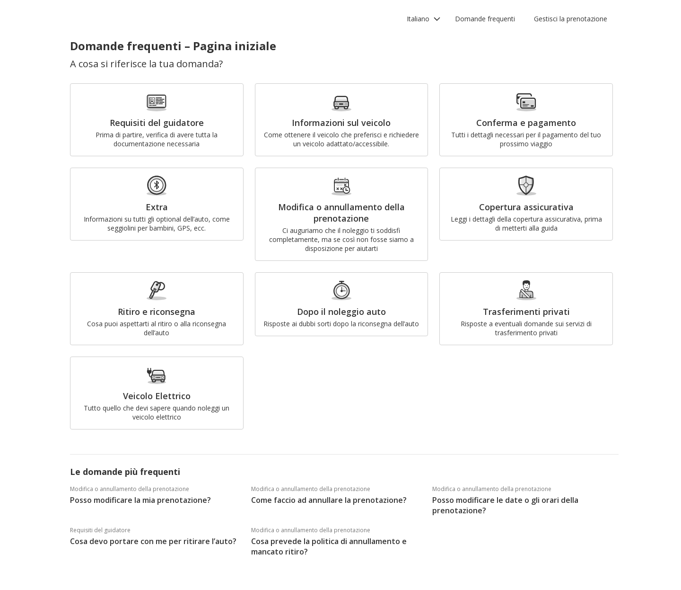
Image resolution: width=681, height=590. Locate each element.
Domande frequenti (485, 18)
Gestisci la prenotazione (570, 18)
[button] (423, 18)
